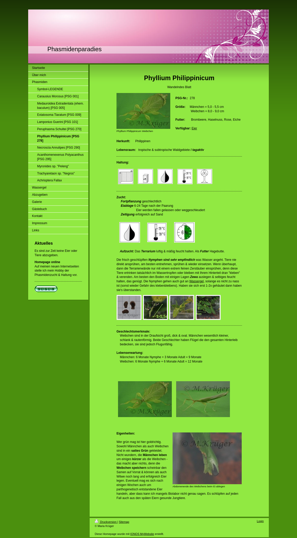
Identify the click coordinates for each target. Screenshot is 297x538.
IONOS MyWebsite (142, 533)
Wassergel (196, 281)
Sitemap (124, 521)
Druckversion (106, 521)
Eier (194, 128)
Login (260, 521)
